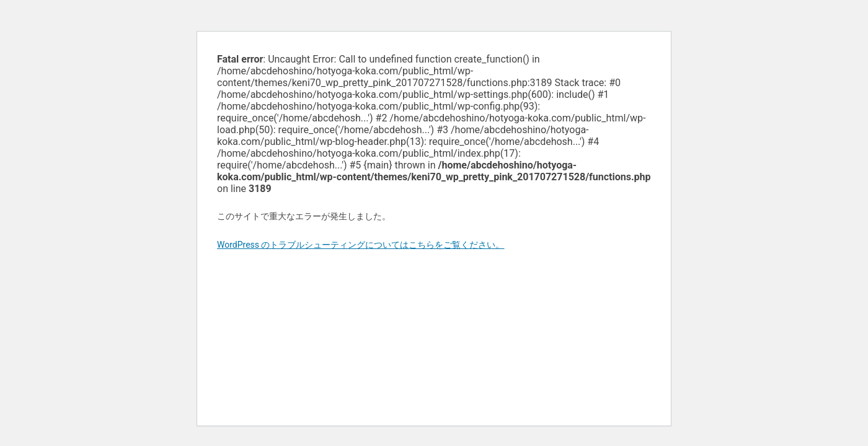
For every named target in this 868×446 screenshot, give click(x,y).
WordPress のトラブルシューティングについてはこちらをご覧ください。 (361, 245)
